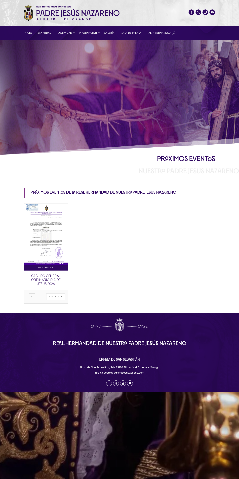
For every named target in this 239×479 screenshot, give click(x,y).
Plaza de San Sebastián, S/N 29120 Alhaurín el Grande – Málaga (119, 367)
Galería (109, 33)
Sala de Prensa (131, 33)
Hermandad (43, 33)
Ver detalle (55, 296)
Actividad (65, 33)
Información (88, 33)
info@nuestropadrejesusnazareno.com (119, 372)
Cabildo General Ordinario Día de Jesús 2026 (46, 280)
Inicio (28, 33)
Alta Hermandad (160, 33)
